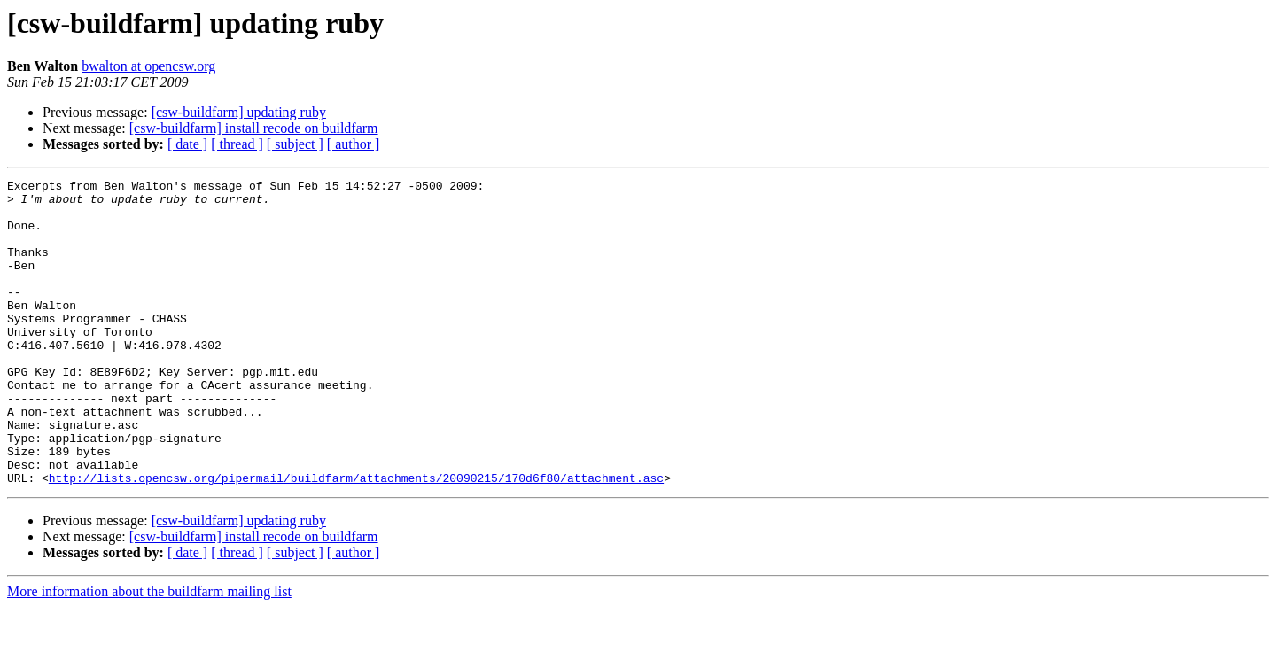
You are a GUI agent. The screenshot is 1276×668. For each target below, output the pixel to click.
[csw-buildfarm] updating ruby (239, 112)
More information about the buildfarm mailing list (149, 652)
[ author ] (353, 143)
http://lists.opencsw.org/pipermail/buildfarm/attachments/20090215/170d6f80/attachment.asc (356, 539)
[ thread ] (237, 143)
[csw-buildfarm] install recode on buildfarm (253, 128)
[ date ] (187, 143)
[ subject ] (295, 143)
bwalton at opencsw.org (148, 66)
